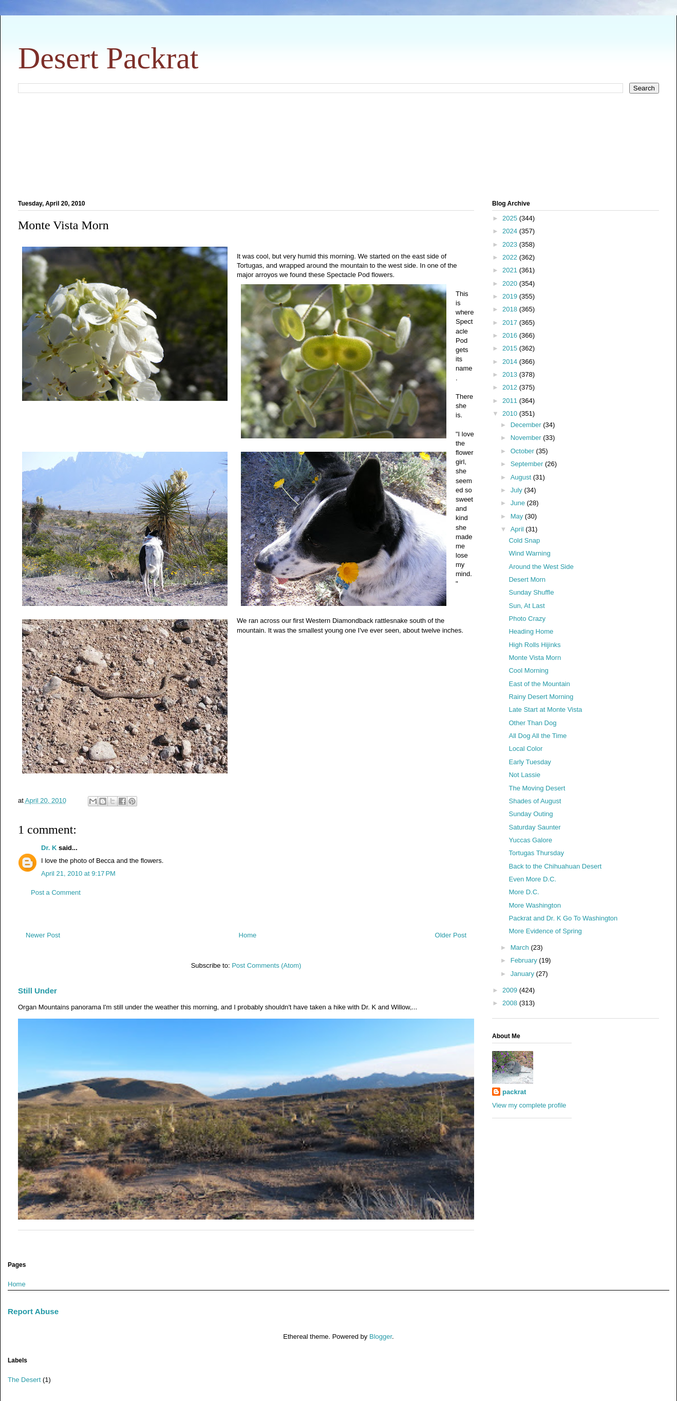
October (523, 451)
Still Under (37, 990)
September (528, 464)
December (527, 425)
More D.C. (524, 892)
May (518, 516)
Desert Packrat (108, 58)
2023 (510, 244)
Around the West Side (541, 566)
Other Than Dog (532, 723)
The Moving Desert (537, 788)
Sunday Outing (531, 814)
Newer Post (43, 935)
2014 (510, 361)
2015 (510, 348)
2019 (510, 296)
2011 (510, 400)
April (518, 529)
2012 (510, 387)
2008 (510, 1003)
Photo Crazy (527, 618)
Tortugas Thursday (536, 853)
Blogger (380, 1336)
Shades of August (535, 801)
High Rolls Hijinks (534, 645)
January (523, 974)
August (522, 477)
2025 (510, 218)
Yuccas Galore (530, 840)
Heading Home (531, 631)
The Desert (24, 1380)
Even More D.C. (532, 879)
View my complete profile (529, 1105)
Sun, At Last (526, 606)
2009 (510, 990)
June (519, 503)
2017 (510, 322)
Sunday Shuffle (531, 592)
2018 (510, 309)
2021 (510, 270)
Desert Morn (527, 579)
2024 (510, 231)
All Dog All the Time (538, 736)
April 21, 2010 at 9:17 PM (78, 873)
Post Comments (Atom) (266, 965)
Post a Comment (56, 892)
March (521, 947)
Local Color (525, 748)
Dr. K (49, 848)
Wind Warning (529, 553)
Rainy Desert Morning (541, 696)
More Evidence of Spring (545, 931)
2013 (510, 374)
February (525, 960)
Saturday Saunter (534, 827)
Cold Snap (524, 540)
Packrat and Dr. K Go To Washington (563, 918)
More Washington (534, 905)
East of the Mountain (539, 684)
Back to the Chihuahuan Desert (555, 866)
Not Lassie (524, 775)
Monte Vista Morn (535, 657)
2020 (510, 283)
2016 (510, 335)
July (517, 490)
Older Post (450, 935)
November (527, 437)
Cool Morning (528, 670)
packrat (514, 1092)
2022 (510, 257)
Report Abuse (33, 1311)
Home (248, 935)
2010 (510, 413)
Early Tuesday (530, 762)
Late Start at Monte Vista (545, 709)
